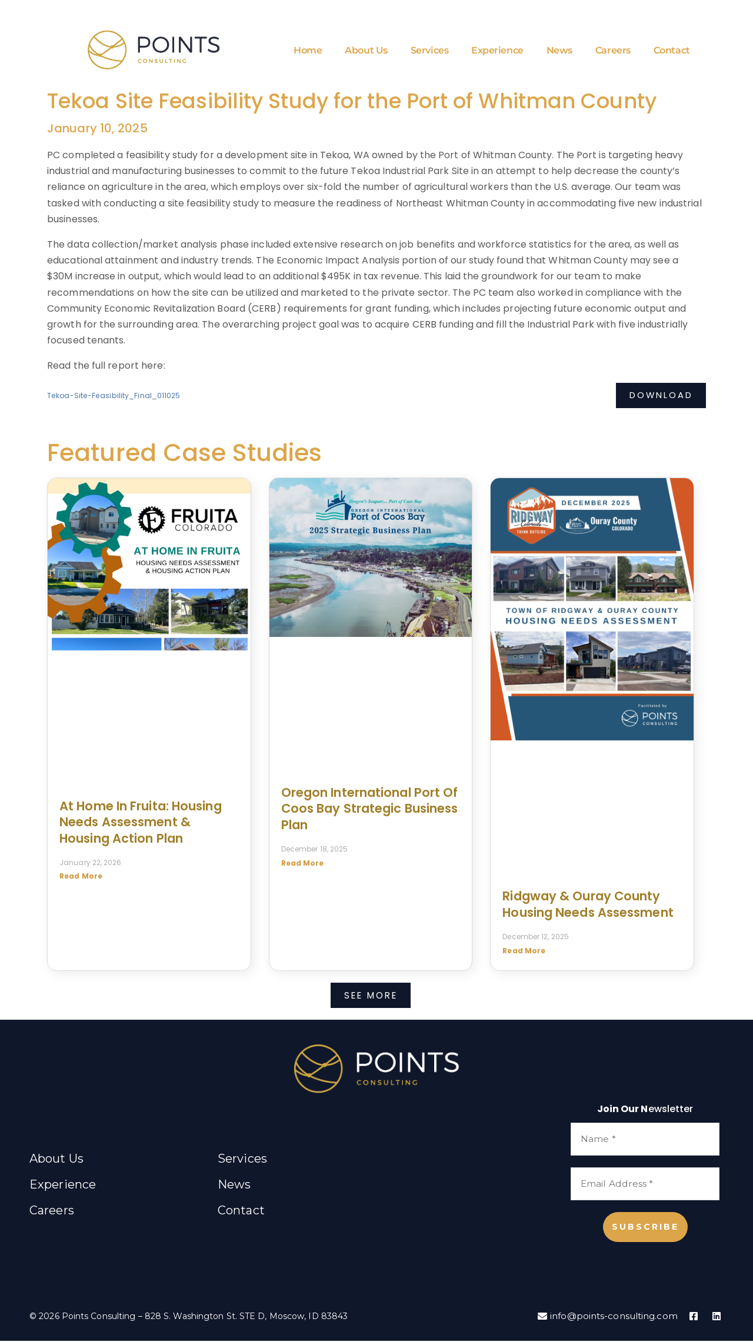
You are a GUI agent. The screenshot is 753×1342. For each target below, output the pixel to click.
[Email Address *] (645, 1185)
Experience (497, 51)
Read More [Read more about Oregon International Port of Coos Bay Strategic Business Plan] (302, 865)
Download (659, 397)
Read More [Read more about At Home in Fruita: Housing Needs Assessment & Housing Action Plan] (80, 878)
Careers (612, 51)
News (559, 51)
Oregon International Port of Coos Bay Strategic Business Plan (369, 810)
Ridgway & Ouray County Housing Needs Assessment (587, 906)
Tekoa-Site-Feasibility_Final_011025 (115, 398)
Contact (671, 51)
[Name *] (645, 1140)
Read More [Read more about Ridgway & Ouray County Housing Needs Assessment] (523, 952)
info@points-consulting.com (604, 1317)
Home (307, 51)
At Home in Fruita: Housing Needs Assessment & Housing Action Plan (140, 824)
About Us (366, 51)
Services (429, 51)
